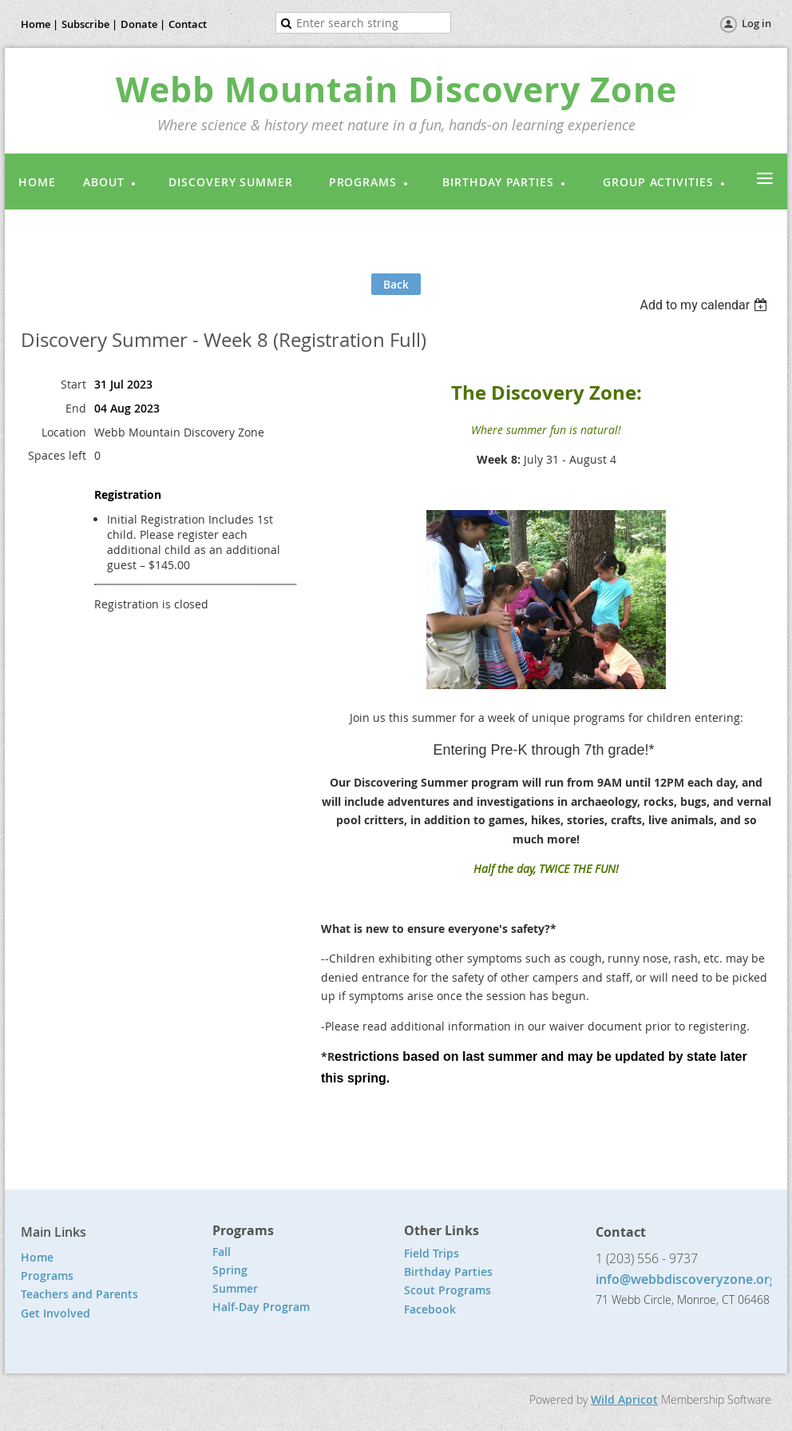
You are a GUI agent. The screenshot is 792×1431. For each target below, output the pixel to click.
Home (37, 1257)
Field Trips (431, 1253)
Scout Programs (447, 1289)
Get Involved (55, 1313)
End (75, 408)
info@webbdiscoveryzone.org (686, 1279)
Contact (187, 24)
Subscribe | (89, 24)
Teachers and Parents (79, 1293)
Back (396, 284)
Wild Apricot (624, 1399)
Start (73, 384)
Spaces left (57, 455)
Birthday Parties (450, 1271)
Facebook (430, 1309)
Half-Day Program (261, 1306)
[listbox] (705, 305)
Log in (756, 23)
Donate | (143, 24)
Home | (39, 24)
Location (64, 432)
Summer (235, 1288)
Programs (47, 1275)
